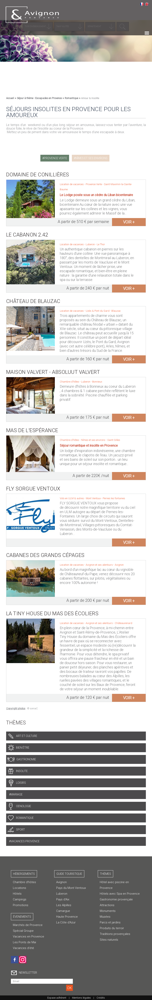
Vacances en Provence (28, 936)
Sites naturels (109, 939)
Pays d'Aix (62, 899)
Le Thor (101, 244)
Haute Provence (67, 916)
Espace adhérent (56, 997)
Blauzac (116, 310)
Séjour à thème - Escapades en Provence (39, 98)
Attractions (107, 905)
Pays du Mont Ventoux (71, 888)
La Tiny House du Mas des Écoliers (52, 613)
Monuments (108, 911)
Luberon (90, 244)
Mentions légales (81, 997)
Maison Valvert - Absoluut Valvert (53, 372)
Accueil (10, 98)
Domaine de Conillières (37, 175)
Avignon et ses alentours (99, 564)
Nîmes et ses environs (91, 158)
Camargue (63, 911)
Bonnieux (97, 381)
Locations (19, 888)
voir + (129, 222)
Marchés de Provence (28, 925)
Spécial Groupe (23, 931)
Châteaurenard (123, 623)
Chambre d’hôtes (24, 882)
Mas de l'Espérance (32, 430)
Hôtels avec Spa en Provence (120, 893)
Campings (19, 899)
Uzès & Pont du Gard (98, 310)
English (147, 4)
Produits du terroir (112, 928)
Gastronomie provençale (116, 899)
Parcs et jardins (110, 922)
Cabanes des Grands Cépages (45, 555)
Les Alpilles (63, 905)
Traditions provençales (115, 934)
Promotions (20, 905)
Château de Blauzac (33, 301)
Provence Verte (55, 158)
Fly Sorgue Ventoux (33, 489)
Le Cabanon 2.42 (27, 235)
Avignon (119, 564)
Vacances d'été (23, 948)
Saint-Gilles (113, 439)
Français (142, 4)
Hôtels (17, 893)
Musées (105, 916)
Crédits (101, 997)
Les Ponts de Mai (24, 942)
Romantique (71, 98)
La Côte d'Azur (66, 922)
